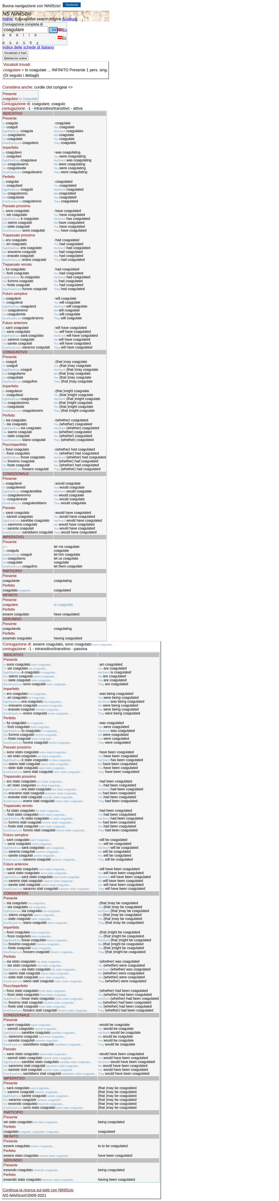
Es (62, 38)
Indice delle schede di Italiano (28, 47)
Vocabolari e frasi (15, 53)
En (62, 30)
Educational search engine (38, 19)
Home (7, 19)
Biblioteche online (15, 58)
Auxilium (69, 19)
